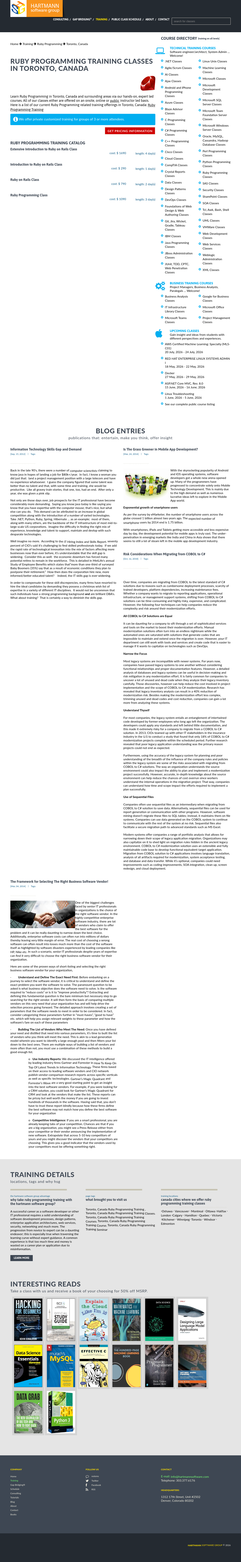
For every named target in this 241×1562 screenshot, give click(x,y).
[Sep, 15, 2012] (17, 454)
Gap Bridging (82, 19)
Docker (170, 373)
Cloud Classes (174, 158)
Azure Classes (174, 102)
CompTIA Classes (176, 165)
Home (14, 44)
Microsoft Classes (214, 78)
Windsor (209, 1219)
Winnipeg (183, 1219)
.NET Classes (173, 61)
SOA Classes (211, 203)
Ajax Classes (173, 81)
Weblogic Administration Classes (212, 259)
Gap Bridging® (17, 1484)
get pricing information (130, 131)
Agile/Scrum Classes (178, 68)
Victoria (217, 1215)
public (114, 101)
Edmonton (168, 1223)
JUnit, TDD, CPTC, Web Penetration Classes (177, 268)
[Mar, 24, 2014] (131, 454)
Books (13, 1514)
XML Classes (211, 270)
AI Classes (171, 74)
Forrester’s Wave (39, 1083)
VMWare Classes (214, 227)
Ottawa (210, 1211)
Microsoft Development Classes (211, 89)
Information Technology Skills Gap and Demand (46, 449)
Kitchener (168, 1219)
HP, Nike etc (18, 952)
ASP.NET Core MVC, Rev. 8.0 (184, 383)
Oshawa (167, 1211)
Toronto (196, 1219)
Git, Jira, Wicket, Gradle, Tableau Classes (175, 225)
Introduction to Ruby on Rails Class (36, 164)
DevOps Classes (175, 199)
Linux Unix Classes (215, 61)
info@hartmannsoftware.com (190, 1476)
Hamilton (191, 1215)
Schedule (14, 1489)
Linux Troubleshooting (179, 393)
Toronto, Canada (77, 44)
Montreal (197, 1211)
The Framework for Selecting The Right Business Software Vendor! (59, 882)
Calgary (177, 1215)
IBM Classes (173, 236)
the (82, 541)
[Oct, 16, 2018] (130, 558)
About (150, 19)
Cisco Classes (174, 152)
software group (205, 1545)
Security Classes (213, 190)
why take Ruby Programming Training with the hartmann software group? (41, 1202)
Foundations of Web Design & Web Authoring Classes (178, 210)
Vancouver (182, 1211)
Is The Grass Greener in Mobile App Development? (160, 449)
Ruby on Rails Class (24, 180)
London (166, 1215)
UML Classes (211, 220)
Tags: (33, 454)
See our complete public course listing (190, 404)
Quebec (204, 1215)
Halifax (221, 1211)
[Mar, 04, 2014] (18, 886)
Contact (163, 19)
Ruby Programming (49, 44)
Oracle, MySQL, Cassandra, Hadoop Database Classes (215, 140)
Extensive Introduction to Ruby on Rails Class (43, 149)
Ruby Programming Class (28, 195)
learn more (21, 1257)
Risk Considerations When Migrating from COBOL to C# (164, 554)
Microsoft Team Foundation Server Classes (215, 115)
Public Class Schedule (126, 19)
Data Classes (173, 182)
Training (101, 19)
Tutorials (14, 1497)
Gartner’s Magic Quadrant (88, 1079)
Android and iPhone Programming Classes (178, 92)
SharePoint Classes (215, 196)
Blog (12, 1501)
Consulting (61, 19)
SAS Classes (210, 183)
